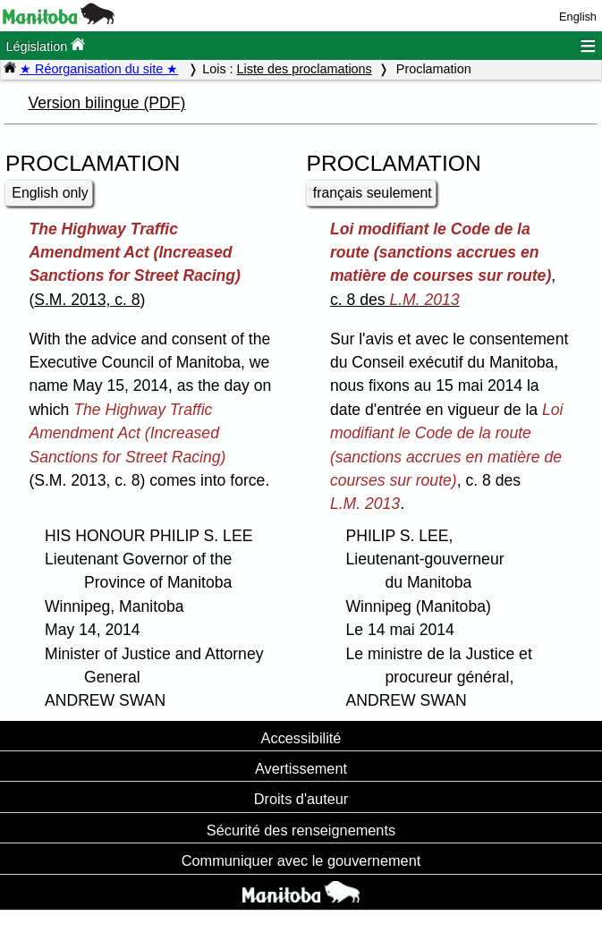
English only (50, 192)
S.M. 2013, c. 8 (87, 300)
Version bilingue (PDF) (106, 103)
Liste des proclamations (304, 69)
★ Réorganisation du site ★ (99, 69)
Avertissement (301, 768)
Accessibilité (301, 738)
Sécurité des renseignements (301, 830)
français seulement (372, 192)
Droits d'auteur (301, 799)
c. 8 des (395, 300)
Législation (45, 45)
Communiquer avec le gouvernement (301, 860)
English (578, 16)
